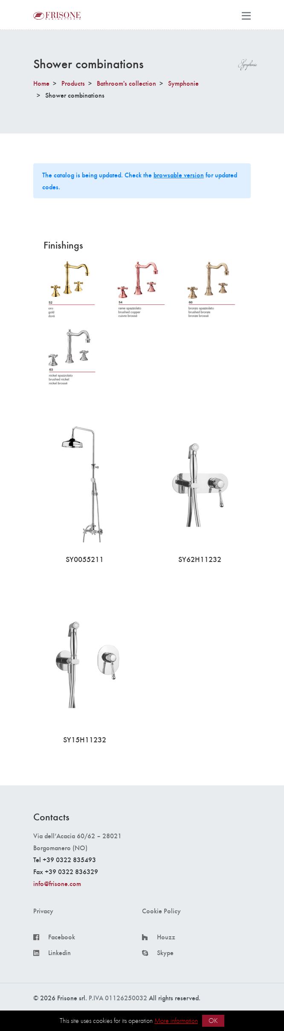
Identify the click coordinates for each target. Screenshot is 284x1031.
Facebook (61, 937)
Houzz (166, 937)
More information (176, 1021)
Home (41, 82)
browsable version (179, 174)
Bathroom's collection (126, 82)
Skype (165, 952)
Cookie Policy (161, 910)
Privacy (43, 910)
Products (73, 82)
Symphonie (183, 82)
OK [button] (213, 1021)
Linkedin (59, 952)
